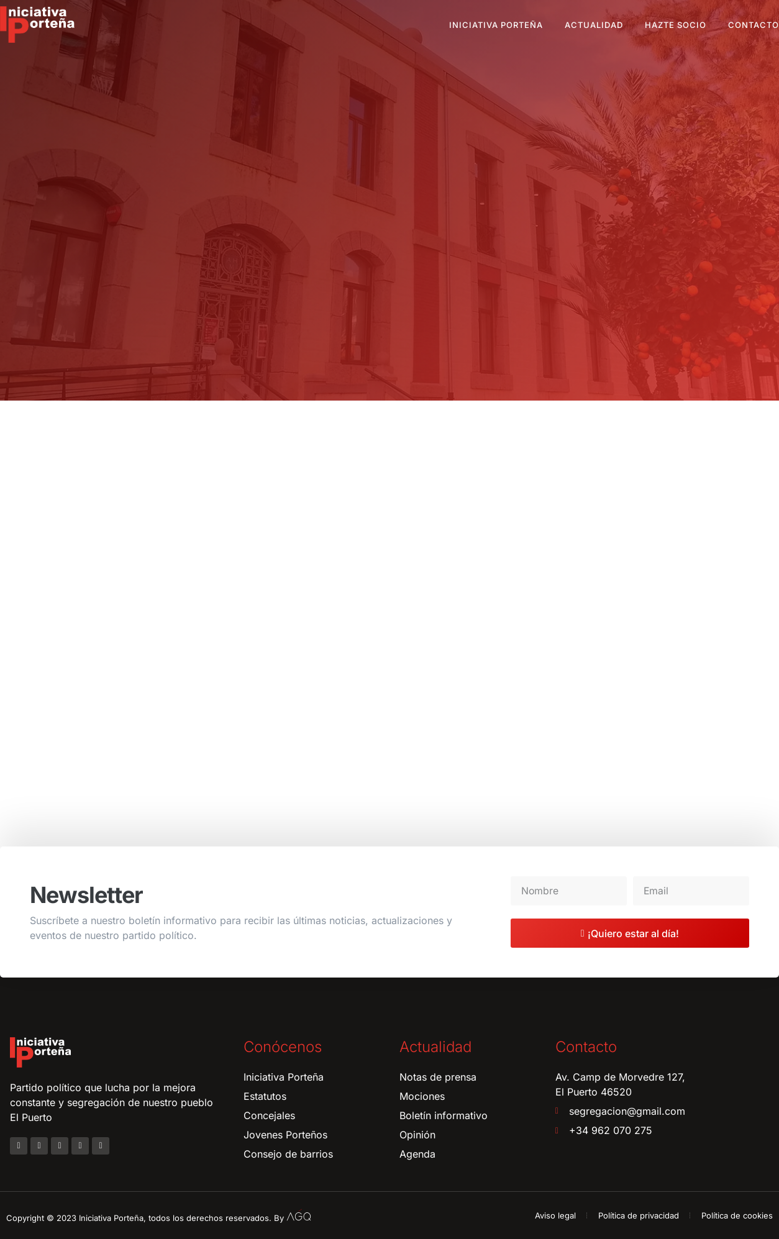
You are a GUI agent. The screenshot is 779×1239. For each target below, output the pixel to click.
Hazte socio (675, 25)
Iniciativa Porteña (496, 25)
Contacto (753, 25)
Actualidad (594, 25)
